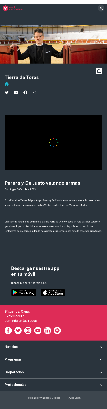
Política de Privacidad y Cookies (43, 398)
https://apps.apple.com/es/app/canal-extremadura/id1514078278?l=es (53, 292)
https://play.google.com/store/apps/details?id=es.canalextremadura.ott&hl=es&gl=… (23, 292)
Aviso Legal (74, 398)
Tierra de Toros (22, 77)
